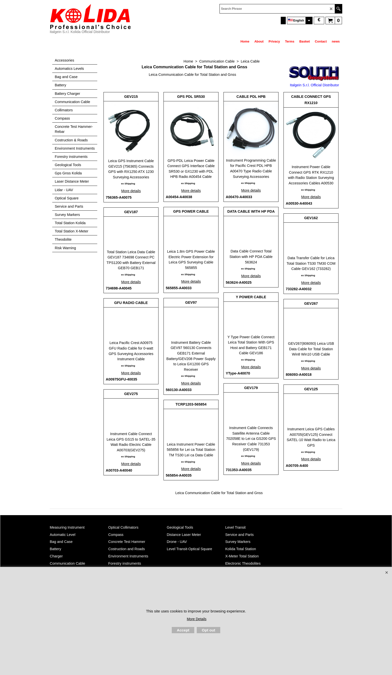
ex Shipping (128, 183)
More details (131, 191)
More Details (196, 619)
